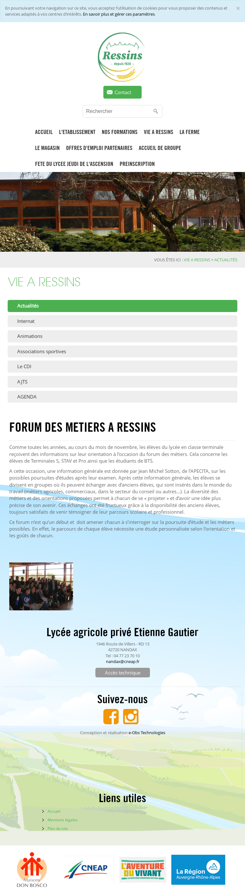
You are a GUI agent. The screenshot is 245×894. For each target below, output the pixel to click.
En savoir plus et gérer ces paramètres (119, 14)
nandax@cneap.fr (122, 661)
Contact (123, 92)
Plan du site (58, 828)
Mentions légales (63, 820)
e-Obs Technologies (147, 732)
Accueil (54, 811)
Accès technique (122, 672)
